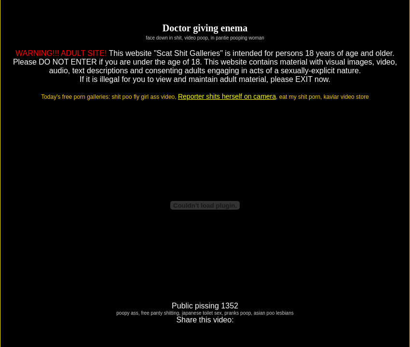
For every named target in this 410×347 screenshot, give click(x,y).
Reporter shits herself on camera (227, 96)
